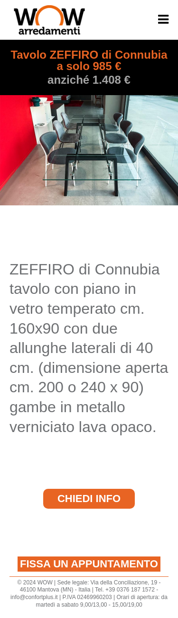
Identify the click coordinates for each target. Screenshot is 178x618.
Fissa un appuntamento (89, 564)
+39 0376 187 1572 (130, 589)
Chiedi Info (89, 498)
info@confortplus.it (34, 597)
